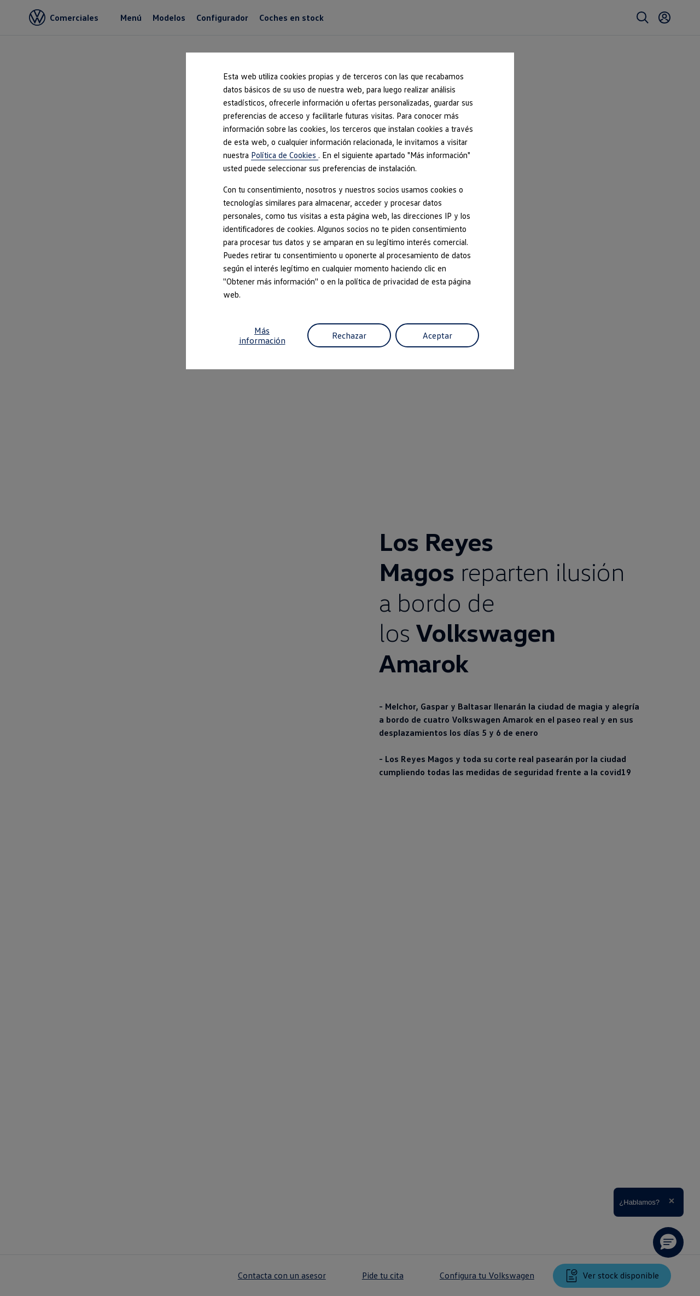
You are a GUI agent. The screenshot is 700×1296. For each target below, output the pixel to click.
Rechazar (349, 335)
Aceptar (437, 335)
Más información (262, 335)
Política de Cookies (284, 155)
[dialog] (350, 648)
